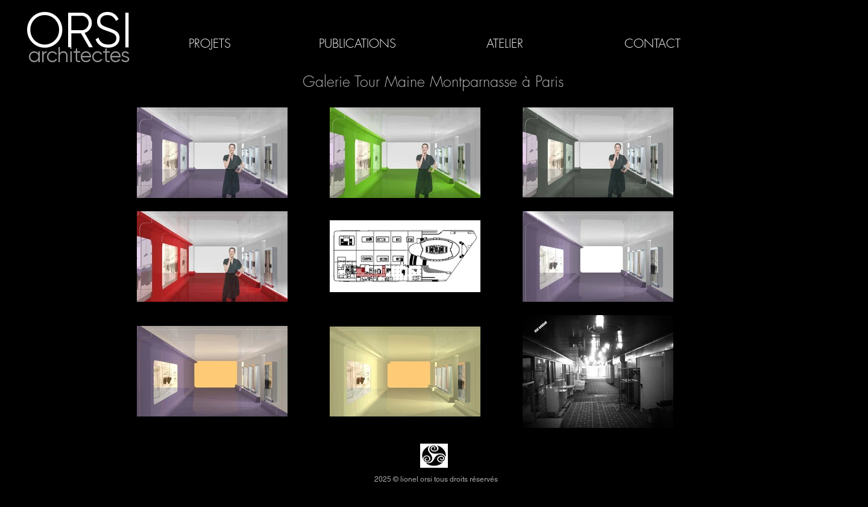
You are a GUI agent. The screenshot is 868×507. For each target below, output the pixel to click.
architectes (79, 55)
